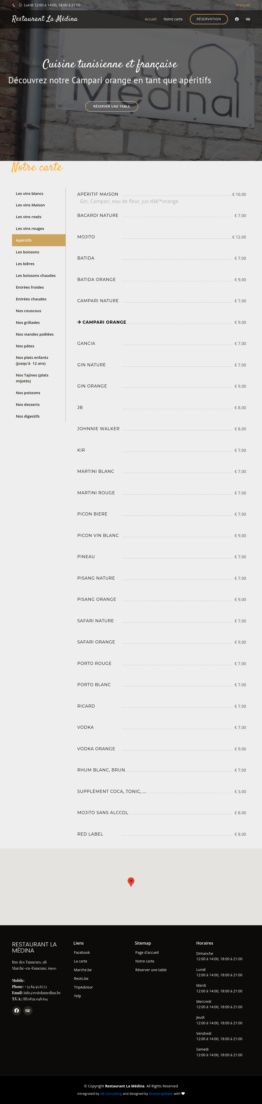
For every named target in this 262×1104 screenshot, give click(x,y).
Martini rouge (96, 492)
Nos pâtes (25, 345)
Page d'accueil (147, 952)
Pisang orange (96, 599)
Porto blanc (94, 684)
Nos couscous (28, 310)
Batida (85, 258)
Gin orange (92, 386)
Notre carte (172, 19)
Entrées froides (30, 286)
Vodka (85, 727)
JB (80, 407)
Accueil (151, 19)
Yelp (77, 996)
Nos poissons (28, 392)
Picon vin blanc (98, 535)
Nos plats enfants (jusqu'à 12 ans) (32, 360)
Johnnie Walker (98, 428)
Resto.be (81, 978)
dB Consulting (111, 1093)
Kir (81, 450)
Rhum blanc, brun (101, 770)
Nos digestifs (28, 415)
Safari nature (95, 620)
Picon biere (92, 514)
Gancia (86, 343)
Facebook (82, 952)
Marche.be (83, 970)
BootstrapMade (161, 1093)
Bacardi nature (97, 215)
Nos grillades (28, 321)
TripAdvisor (83, 987)
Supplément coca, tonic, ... (111, 791)
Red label (90, 834)
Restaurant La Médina (45, 19)
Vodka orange (96, 748)
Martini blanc (95, 471)
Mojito (86, 236)
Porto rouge (94, 663)
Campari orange (101, 322)
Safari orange (96, 642)
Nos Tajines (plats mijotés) (32, 377)
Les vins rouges (30, 228)
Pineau (86, 556)
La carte (80, 961)
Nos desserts (28, 403)
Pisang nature (96, 578)
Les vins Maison (30, 204)
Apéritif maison (97, 194)
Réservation (209, 19)
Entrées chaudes (31, 298)
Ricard (86, 706)
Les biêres (25, 263)
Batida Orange (96, 279)
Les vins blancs (29, 193)
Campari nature (98, 300)
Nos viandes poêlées (35, 333)
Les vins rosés (28, 216)
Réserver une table (111, 106)
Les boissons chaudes (36, 275)
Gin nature (91, 364)
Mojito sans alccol (102, 812)
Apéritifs (23, 240)
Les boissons (27, 251)
